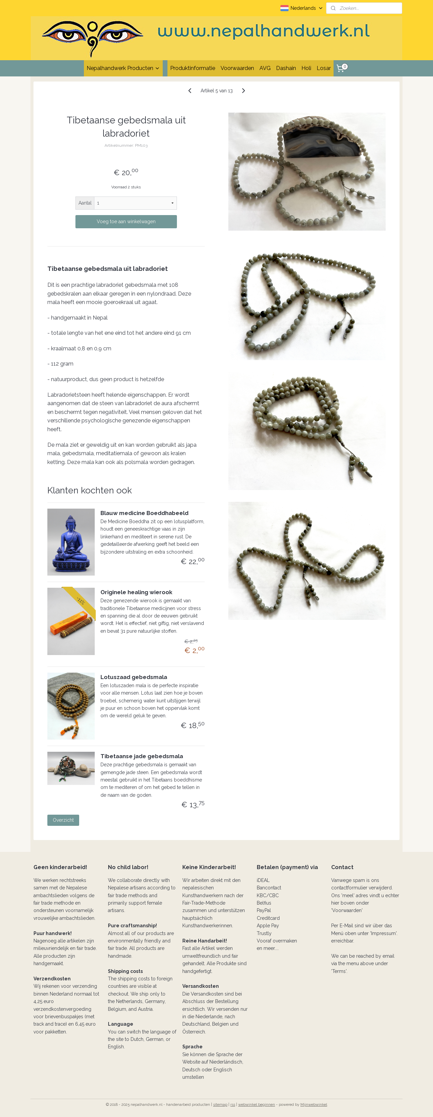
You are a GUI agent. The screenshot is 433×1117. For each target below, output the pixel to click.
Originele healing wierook (136, 592)
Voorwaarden (237, 68)
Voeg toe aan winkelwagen (126, 221)
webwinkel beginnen (256, 1104)
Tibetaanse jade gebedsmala (141, 756)
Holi (306, 68)
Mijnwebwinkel (313, 1104)
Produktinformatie (192, 68)
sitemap (220, 1104)
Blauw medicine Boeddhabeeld (144, 513)
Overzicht (63, 820)
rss (232, 1104)
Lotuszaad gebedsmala (133, 677)
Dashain (286, 68)
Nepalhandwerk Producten (123, 68)
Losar (324, 68)
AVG (265, 68)
